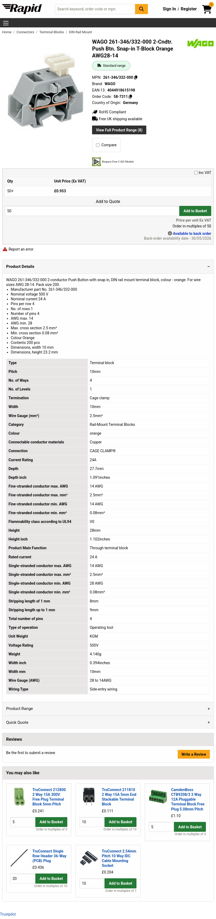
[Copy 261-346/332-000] (135, 77)
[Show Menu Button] (6, 23)
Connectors (25, 32)
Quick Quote (17, 722)
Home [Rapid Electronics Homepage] (7, 32)
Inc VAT (202, 172)
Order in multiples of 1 (121, 891)
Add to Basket (195, 211)
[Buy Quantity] (92, 211)
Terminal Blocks (52, 32)
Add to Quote (108, 201)
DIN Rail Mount (80, 32)
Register (189, 8)
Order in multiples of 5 (51, 834)
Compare (106, 145)
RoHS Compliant (109, 112)
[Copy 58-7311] (130, 96)
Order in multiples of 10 (119, 834)
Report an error (18, 249)
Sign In (169, 8)
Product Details (20, 266)
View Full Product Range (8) (119, 130)
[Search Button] (141, 9)
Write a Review (193, 754)
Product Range (19, 708)
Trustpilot (8, 914)
